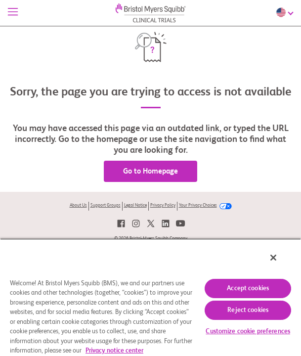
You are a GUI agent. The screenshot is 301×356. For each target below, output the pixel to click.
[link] (121, 223)
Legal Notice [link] (135, 205)
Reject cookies (247, 310)
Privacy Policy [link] (162, 205)
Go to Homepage (150, 171)
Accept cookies (248, 288)
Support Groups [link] (105, 205)
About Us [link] (78, 205)
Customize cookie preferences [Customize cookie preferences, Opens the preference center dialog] (248, 331)
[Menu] (13, 13)
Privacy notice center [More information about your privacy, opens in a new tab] (114, 351)
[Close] (280, 264)
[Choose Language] (286, 12)
